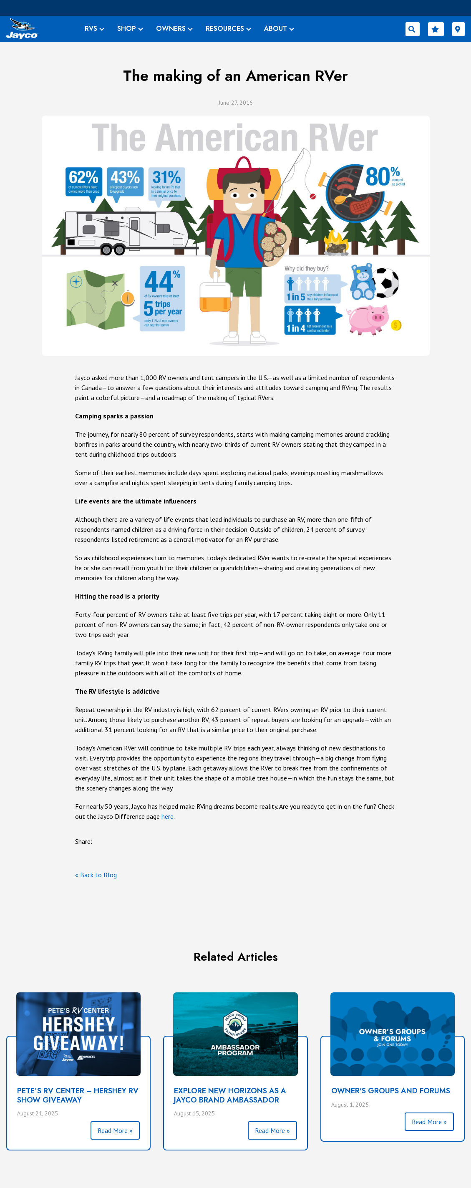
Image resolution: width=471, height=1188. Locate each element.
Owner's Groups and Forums (390, 1090)
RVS (91, 28)
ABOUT (275, 28)
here (167, 816)
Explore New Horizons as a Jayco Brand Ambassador (230, 1095)
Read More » (115, 1130)
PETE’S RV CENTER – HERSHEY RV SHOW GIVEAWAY (78, 1095)
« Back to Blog (96, 875)
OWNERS (171, 28)
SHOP (126, 28)
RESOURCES (225, 28)
